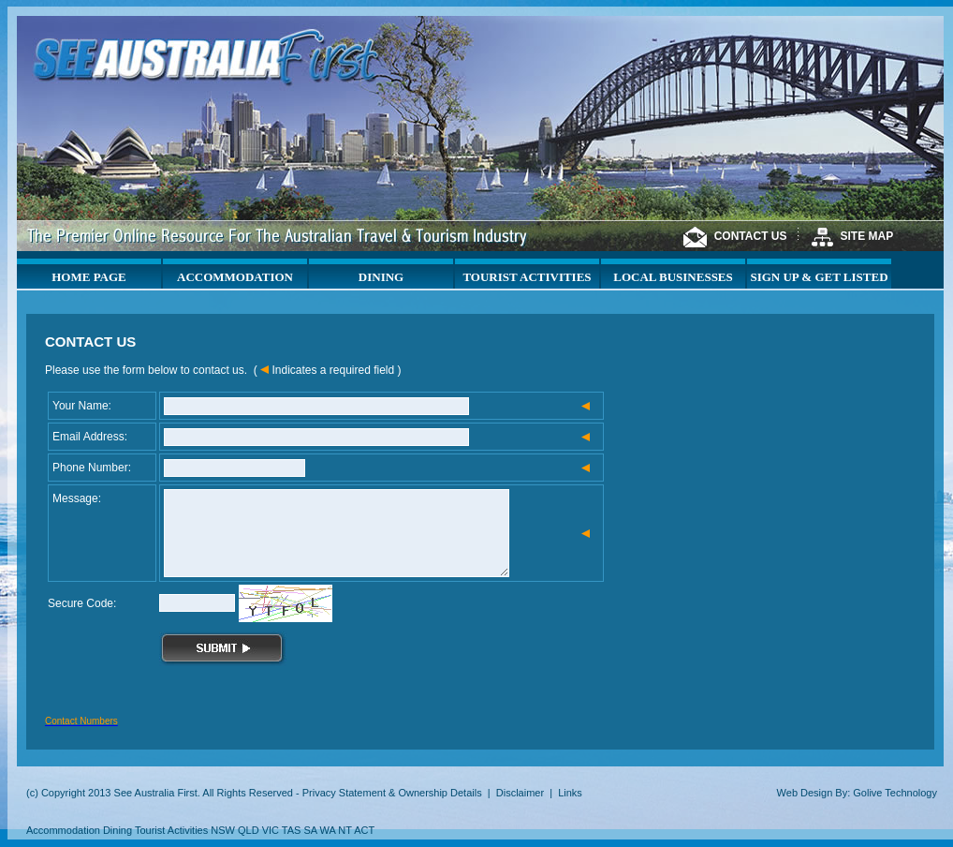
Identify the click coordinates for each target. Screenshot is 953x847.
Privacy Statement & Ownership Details (392, 792)
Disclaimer (520, 792)
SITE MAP (867, 236)
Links (570, 792)
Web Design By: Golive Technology (857, 792)
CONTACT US (750, 236)
